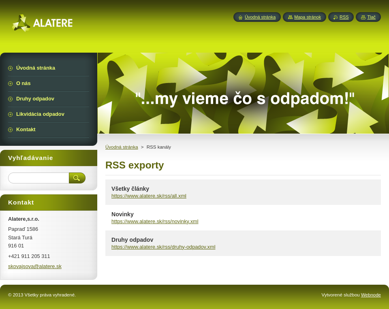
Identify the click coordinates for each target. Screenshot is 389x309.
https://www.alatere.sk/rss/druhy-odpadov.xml (163, 247)
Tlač (371, 17)
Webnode (371, 294)
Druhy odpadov (132, 240)
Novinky (122, 214)
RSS (344, 17)
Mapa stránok (307, 17)
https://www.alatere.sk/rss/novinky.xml (155, 221)
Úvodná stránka (121, 147)
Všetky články (130, 188)
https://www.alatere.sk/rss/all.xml (148, 196)
